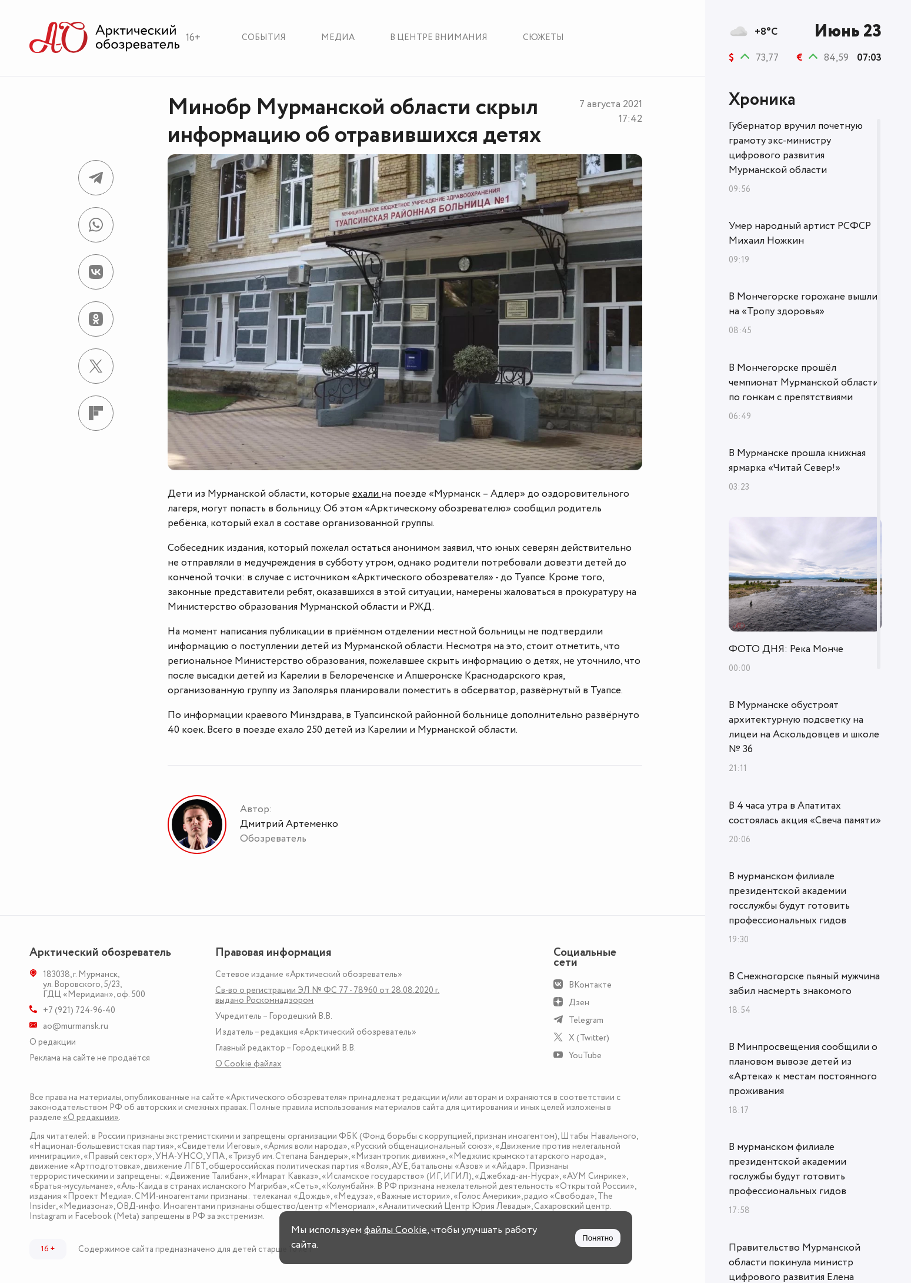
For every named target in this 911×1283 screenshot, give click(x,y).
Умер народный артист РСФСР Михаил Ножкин (800, 233)
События (264, 37)
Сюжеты (543, 37)
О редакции (52, 1042)
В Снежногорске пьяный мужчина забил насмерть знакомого (804, 983)
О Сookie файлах (248, 1064)
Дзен (579, 1003)
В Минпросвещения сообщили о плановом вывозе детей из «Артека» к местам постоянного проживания (803, 1069)
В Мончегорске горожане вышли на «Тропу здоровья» (803, 304)
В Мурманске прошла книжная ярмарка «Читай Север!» (797, 460)
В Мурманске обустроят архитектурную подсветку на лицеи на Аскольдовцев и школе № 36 (804, 727)
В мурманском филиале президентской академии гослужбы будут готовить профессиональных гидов (787, 1169)
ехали (366, 494)
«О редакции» (91, 1117)
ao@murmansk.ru (75, 1026)
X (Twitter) (589, 1038)
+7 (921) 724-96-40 (79, 1010)
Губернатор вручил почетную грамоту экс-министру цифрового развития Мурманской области (796, 148)
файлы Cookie (395, 1230)
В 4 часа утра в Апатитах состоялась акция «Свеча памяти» (805, 813)
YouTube (585, 1056)
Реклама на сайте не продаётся (89, 1058)
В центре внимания (439, 37)
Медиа (338, 37)
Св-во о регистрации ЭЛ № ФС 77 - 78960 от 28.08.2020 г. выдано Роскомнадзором (327, 995)
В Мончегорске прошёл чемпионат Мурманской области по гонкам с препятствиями (804, 382)
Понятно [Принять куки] (597, 1238)
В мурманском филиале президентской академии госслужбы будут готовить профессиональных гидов (789, 898)
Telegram (586, 1020)
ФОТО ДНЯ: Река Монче (786, 649)
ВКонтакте (590, 985)
